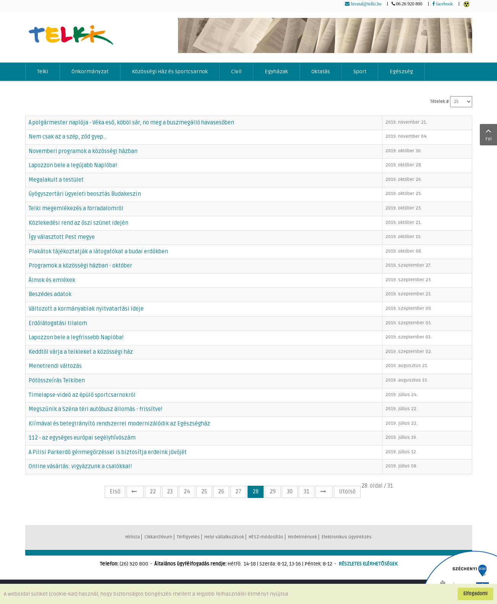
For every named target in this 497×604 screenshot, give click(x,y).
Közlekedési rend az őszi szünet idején (78, 223)
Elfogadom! (475, 594)
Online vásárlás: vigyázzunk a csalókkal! (80, 466)
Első (115, 491)
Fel (488, 134)
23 (170, 491)
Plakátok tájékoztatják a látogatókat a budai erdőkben (98, 251)
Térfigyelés (188, 537)
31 (306, 491)
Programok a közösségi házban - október (80, 266)
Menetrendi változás (55, 366)
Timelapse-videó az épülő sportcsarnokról (82, 395)
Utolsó (347, 491)
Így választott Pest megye (62, 237)
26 (221, 491)
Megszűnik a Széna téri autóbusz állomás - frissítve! (95, 409)
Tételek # (439, 102)
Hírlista (132, 537)
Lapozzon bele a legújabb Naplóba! (73, 165)
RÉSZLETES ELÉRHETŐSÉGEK (368, 564)
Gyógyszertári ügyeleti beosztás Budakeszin (85, 194)
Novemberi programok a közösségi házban (83, 151)
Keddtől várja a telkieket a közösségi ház (81, 352)
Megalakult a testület (56, 180)
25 (204, 491)
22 (153, 491)
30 (290, 491)
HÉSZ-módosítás (266, 537)
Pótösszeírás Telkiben (57, 380)
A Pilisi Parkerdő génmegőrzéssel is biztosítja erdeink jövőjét (108, 452)
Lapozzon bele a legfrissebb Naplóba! (76, 337)
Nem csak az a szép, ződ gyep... (68, 137)
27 (238, 491)
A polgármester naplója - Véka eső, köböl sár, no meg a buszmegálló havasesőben (131, 122)
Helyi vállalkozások (224, 537)
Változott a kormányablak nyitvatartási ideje (86, 309)
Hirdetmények (302, 537)
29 (273, 491)
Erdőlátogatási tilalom (58, 323)
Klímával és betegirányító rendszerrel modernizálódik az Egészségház (119, 423)
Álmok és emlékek (52, 280)
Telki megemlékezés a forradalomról (76, 208)
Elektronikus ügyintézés (347, 537)
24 (187, 491)
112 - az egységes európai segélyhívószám (82, 438)
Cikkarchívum (158, 537)
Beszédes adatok (50, 294)
